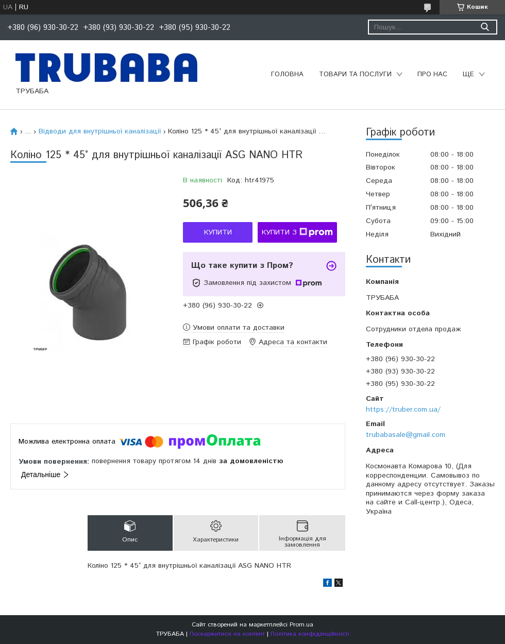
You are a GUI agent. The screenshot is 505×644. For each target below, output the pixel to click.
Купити (218, 232)
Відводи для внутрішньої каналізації (100, 131)
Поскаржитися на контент (227, 634)
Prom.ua (301, 624)
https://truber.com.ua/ (403, 409)
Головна (287, 74)
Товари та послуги (355, 74)
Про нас (432, 74)
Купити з (297, 232)
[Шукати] (484, 27)
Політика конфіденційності (310, 634)
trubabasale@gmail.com (405, 435)
